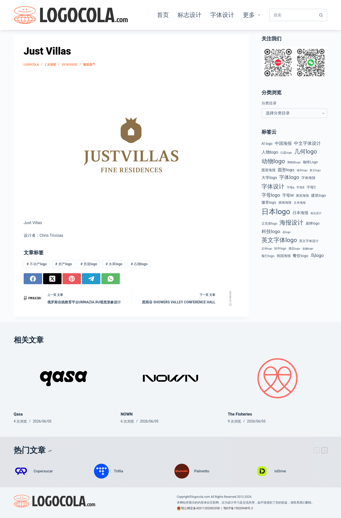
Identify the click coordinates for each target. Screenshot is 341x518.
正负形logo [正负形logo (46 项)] (269, 223)
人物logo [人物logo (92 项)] (270, 152)
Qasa (18, 414)
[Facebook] (33, 278)
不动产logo (37, 264)
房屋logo (88, 264)
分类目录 (269, 103)
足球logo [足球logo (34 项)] (267, 248)
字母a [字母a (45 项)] (290, 187)
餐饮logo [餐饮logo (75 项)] (300, 256)
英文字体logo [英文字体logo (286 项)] (279, 240)
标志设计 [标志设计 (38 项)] (316, 213)
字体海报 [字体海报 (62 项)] (308, 178)
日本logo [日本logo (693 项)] (276, 211)
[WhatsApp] (110, 278)
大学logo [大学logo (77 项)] (269, 177)
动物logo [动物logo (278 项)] (273, 161)
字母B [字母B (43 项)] (300, 187)
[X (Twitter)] (52, 278)
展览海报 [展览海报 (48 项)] (302, 195)
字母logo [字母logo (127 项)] (271, 195)
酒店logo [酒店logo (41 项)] (294, 248)
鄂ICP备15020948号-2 (238, 508)
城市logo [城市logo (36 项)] (302, 170)
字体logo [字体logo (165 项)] (289, 177)
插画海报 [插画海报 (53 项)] (284, 202)
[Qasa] (63, 378)
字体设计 (222, 14)
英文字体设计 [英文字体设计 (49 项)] (309, 241)
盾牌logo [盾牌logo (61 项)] (313, 223)
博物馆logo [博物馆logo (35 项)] (294, 162)
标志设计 (190, 14)
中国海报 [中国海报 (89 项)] (283, 143)
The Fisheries (240, 414)
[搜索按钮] (321, 15)
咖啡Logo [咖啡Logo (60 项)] (310, 162)
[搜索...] (292, 15)
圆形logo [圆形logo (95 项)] (286, 169)
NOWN (127, 414)
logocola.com (201, 497)
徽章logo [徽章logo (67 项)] (269, 202)
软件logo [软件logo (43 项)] (280, 248)
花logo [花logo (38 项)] (286, 232)
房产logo (63, 264)
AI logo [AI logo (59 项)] (267, 144)
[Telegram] (91, 278)
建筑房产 (89, 64)
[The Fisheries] (277, 378)
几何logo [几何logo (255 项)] (305, 151)
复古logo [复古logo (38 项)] (315, 170)
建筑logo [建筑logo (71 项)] (318, 195)
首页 (163, 14)
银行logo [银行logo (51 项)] (268, 256)
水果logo (114, 264)
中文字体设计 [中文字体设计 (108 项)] (307, 143)
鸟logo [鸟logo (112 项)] (317, 255)
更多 (252, 14)
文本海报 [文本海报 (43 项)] (300, 202)
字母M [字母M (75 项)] (288, 195)
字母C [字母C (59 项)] (311, 187)
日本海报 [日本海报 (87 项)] (300, 212)
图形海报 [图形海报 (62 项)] (268, 170)
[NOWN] (170, 378)
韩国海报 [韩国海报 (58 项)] (284, 256)
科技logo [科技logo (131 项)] (271, 231)
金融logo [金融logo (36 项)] (307, 248)
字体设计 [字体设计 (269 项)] (273, 186)
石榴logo (139, 264)
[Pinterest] (72, 278)
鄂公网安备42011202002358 (200, 508)
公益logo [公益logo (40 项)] (286, 152)
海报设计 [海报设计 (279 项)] (291, 222)
